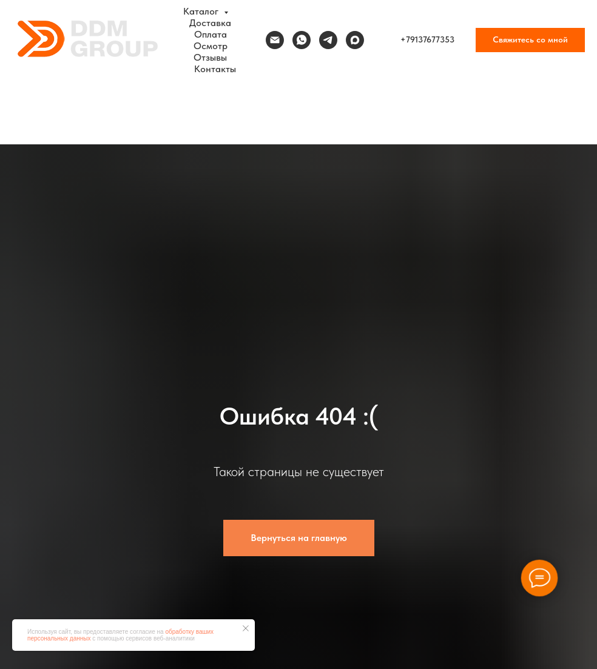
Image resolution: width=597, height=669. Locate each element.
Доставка (210, 23)
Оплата (210, 34)
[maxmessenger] (355, 40)
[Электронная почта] (275, 40)
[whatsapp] (301, 40)
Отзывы (210, 57)
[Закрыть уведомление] (246, 628)
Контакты (215, 69)
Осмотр (211, 46)
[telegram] (328, 40)
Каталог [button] (202, 11)
